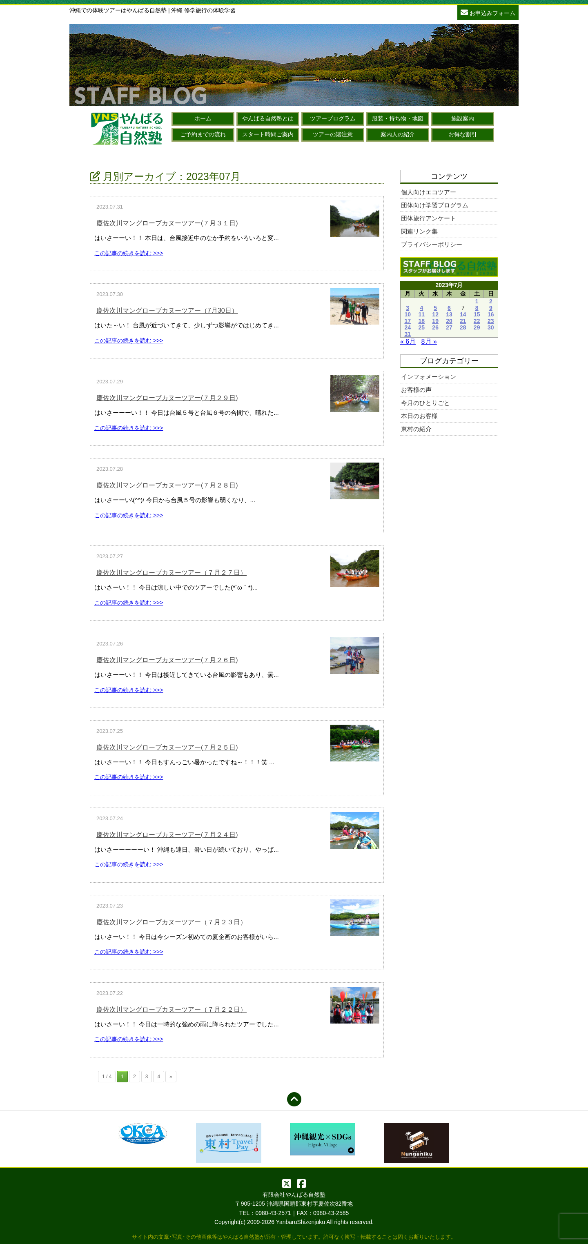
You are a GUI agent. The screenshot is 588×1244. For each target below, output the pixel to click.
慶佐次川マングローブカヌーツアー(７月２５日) (167, 747)
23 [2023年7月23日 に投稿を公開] (491, 321)
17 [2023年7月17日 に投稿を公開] (407, 321)
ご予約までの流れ (203, 134)
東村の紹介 (416, 428)
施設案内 (462, 118)
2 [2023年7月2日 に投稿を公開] (490, 301)
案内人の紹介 (398, 134)
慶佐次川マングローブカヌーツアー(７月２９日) (167, 397)
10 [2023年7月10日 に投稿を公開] (407, 314)
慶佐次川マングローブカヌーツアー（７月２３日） (171, 922)
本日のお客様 (419, 415)
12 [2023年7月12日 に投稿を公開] (435, 314)
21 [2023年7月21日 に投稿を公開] (463, 321)
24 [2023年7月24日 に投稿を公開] (407, 327)
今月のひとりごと (425, 402)
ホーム (203, 118)
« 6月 (408, 341)
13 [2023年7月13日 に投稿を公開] (449, 314)
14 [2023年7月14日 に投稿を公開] (463, 314)
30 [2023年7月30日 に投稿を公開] (491, 327)
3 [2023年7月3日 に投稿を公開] (407, 308)
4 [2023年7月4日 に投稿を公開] (421, 308)
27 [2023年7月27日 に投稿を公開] (449, 327)
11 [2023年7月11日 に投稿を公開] (422, 314)
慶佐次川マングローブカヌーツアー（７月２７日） (171, 572)
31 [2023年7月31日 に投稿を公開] (407, 334)
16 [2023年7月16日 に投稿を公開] (491, 314)
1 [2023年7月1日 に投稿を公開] (477, 301)
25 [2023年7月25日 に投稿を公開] (422, 327)
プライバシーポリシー (431, 244)
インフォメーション (428, 376)
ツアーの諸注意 (333, 134)
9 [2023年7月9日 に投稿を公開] (490, 308)
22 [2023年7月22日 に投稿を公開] (477, 321)
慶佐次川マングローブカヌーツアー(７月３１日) (167, 223)
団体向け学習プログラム (434, 205)
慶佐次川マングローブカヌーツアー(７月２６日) (167, 659)
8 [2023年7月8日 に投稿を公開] (477, 308)
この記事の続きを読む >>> (128, 253)
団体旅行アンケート (428, 218)
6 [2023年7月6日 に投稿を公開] (449, 308)
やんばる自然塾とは (268, 118)
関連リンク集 (419, 231)
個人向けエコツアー (428, 192)
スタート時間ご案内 (268, 134)
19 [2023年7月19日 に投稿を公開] (435, 321)
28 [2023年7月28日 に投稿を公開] (463, 327)
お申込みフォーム (488, 12)
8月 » (429, 341)
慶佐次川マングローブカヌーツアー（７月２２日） (171, 1009)
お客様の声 (416, 389)
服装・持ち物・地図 (397, 118)
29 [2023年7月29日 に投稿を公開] (477, 327)
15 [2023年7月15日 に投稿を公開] (477, 314)
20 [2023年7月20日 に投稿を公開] (449, 321)
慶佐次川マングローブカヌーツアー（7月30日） (167, 310)
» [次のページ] (170, 1076)
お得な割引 (462, 134)
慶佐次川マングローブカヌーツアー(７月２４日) (167, 834)
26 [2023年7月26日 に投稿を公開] (435, 327)
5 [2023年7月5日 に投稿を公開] (435, 308)
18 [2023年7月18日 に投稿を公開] (422, 321)
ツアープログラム (333, 118)
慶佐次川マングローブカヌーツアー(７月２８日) (167, 485)
